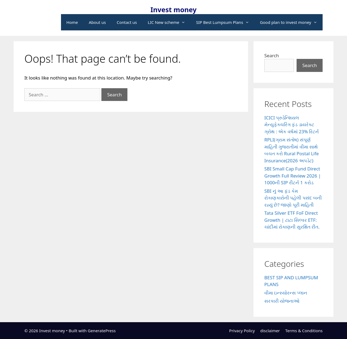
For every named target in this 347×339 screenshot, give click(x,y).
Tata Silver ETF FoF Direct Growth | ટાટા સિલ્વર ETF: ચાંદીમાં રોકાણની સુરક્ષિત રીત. (292, 220)
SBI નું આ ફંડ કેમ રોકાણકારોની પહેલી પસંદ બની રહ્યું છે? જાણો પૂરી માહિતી (293, 198)
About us (97, 22)
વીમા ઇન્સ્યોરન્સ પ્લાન (285, 293)
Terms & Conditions (304, 330)
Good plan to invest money (291, 22)
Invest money (173, 9)
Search (271, 55)
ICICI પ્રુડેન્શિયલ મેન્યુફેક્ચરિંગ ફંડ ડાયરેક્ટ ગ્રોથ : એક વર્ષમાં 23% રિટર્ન (291, 125)
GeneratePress (101, 330)
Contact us (127, 22)
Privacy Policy (242, 330)
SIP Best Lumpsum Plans (225, 22)
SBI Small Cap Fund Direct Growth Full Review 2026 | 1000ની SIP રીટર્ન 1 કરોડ (292, 176)
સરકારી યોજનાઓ (282, 301)
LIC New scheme (169, 22)
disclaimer (270, 330)
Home (72, 22)
